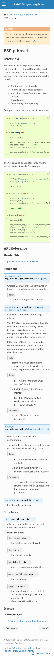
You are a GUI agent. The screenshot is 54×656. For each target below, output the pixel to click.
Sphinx (17, 648)
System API (31, 15)
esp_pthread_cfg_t (13, 276)
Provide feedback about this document (27, 621)
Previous (11, 628)
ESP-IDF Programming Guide (29, 4)
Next (44, 628)
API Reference (16, 15)
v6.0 (35, 41)
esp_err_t (9, 307)
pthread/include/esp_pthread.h (23, 262)
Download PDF (42, 653)
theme (32, 648)
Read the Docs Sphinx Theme (18, 651)
